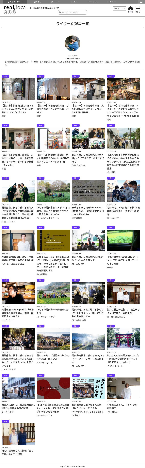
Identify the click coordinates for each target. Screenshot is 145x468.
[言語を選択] (119, 8)
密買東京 (37, 2)
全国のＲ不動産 (15, 2)
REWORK (111, 2)
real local (93, 2)
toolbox (74, 2)
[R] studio (56, 2)
